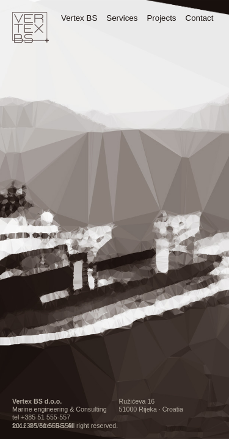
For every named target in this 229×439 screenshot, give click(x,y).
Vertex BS (79, 18)
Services (121, 18)
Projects (161, 18)
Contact (200, 18)
